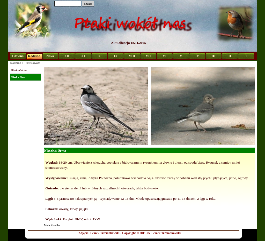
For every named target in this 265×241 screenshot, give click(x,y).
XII (66, 56)
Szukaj (88, 3)
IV (197, 56)
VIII (132, 56)
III (213, 56)
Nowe (50, 56)
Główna (18, 56)
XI (83, 56)
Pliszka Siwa (18, 77)
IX (116, 56)
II (230, 56)
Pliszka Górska (19, 70)
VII (148, 56)
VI (165, 56)
